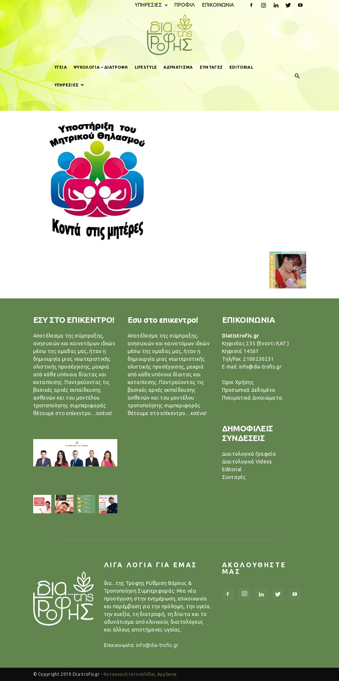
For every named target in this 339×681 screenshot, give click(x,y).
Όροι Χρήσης (238, 382)
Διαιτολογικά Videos (247, 462)
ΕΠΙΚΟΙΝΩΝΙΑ (218, 5)
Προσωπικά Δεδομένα (249, 390)
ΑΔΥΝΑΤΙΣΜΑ (178, 67)
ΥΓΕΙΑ (60, 67)
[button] (297, 76)
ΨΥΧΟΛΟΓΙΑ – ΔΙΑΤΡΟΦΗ (100, 67)
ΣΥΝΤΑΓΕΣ (211, 67)
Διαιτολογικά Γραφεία (249, 454)
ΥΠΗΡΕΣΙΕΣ (151, 5)
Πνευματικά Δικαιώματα (252, 398)
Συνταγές (234, 477)
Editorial (232, 469)
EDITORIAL (241, 67)
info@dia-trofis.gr (157, 645)
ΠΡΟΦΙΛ (184, 5)
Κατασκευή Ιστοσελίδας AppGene (140, 674)
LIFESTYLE (146, 67)
